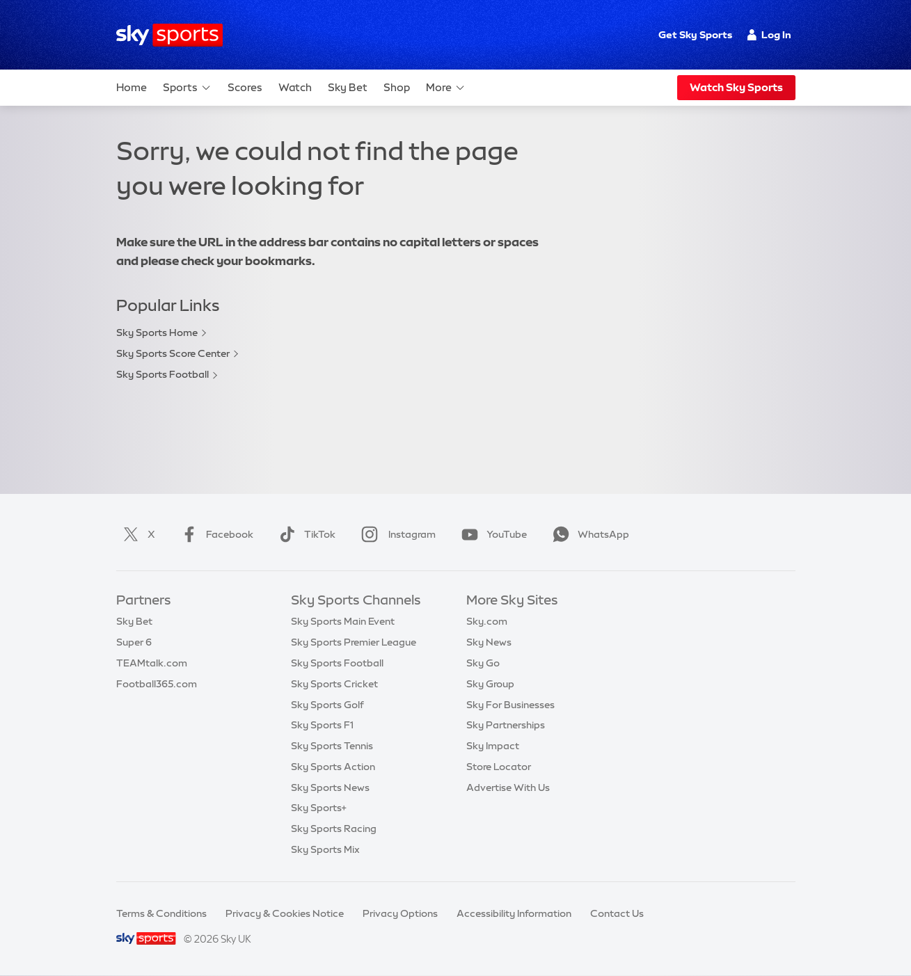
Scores (245, 87)
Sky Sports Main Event (343, 621)
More (446, 87)
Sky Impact (492, 746)
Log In (769, 34)
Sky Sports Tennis (332, 746)
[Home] (169, 35)
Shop (396, 87)
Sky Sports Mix (325, 849)
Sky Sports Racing (334, 828)
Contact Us (617, 913)
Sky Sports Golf (327, 705)
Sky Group (490, 684)
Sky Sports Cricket (334, 684)
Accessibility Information (514, 913)
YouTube (491, 534)
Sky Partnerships (505, 725)
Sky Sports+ (319, 808)
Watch (295, 87)
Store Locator (498, 766)
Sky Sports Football (162, 374)
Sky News (489, 642)
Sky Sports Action (333, 766)
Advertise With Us (508, 787)
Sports (187, 87)
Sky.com (486, 621)
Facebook (214, 534)
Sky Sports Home (157, 332)
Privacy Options (400, 913)
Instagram (396, 534)
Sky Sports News (330, 787)
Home (131, 87)
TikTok (304, 534)
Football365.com (156, 684)
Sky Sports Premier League (353, 642)
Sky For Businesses (510, 705)
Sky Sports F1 (322, 725)
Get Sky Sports (695, 35)
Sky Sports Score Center (173, 353)
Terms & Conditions (161, 913)
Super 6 (134, 642)
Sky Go (483, 663)
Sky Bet (347, 87)
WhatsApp (588, 534)
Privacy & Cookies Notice (284, 913)
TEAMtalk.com (151, 663)
